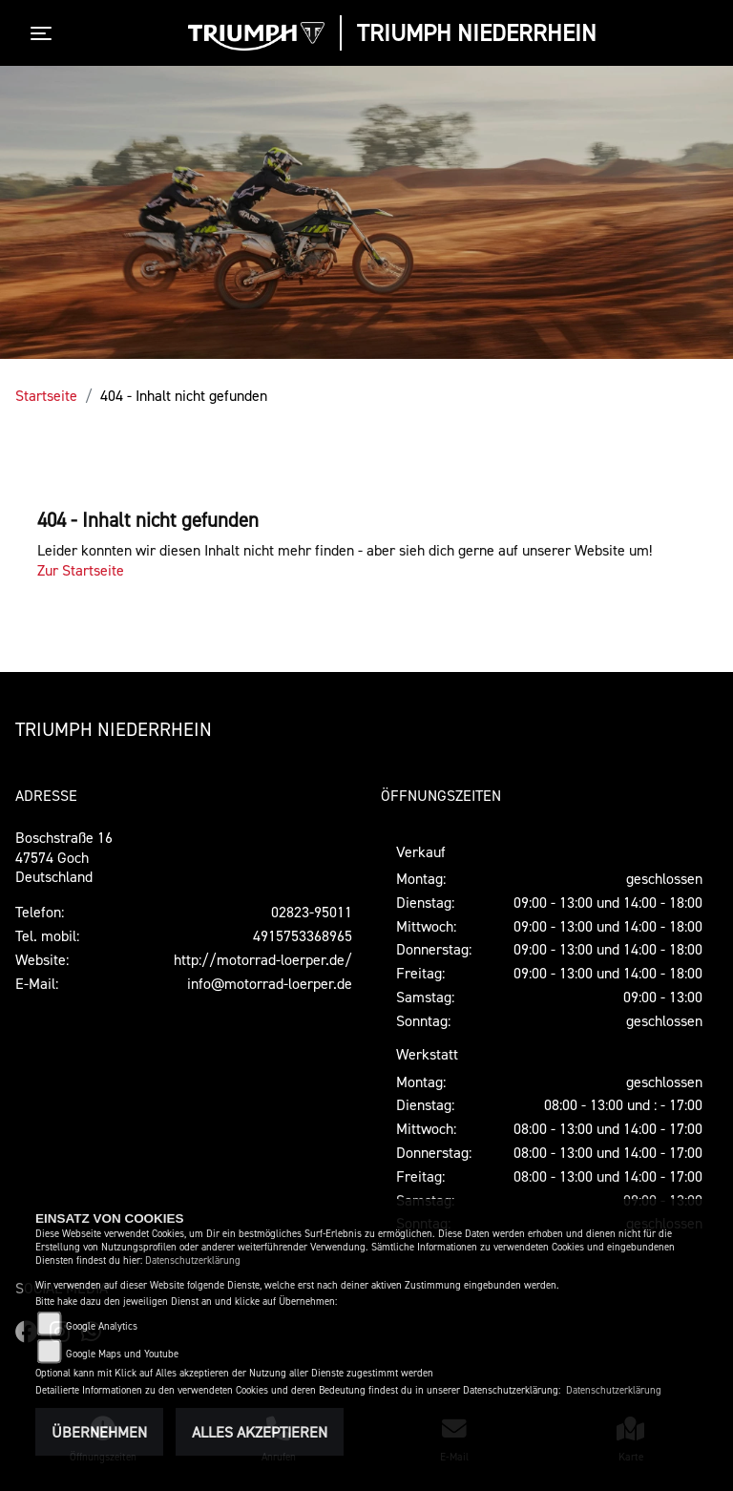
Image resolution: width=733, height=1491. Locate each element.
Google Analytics (101, 1326)
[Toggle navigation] (45, 33)
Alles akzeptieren (259, 1431)
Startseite (46, 395)
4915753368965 (302, 935)
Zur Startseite (80, 569)
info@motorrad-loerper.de (269, 983)
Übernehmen (99, 1431)
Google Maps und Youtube (122, 1354)
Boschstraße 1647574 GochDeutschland (64, 857)
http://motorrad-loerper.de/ (263, 959)
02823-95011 (311, 911)
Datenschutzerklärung (193, 1260)
